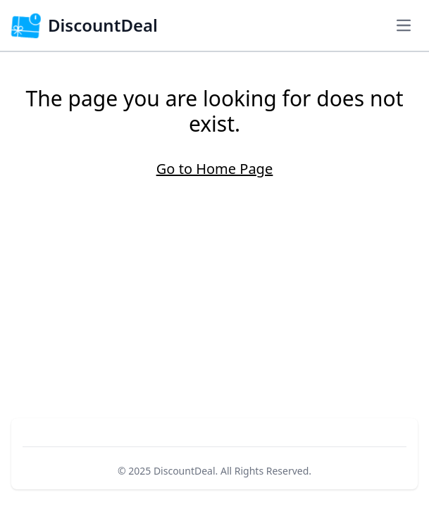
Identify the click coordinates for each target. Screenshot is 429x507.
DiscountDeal (185, 470)
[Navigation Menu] (404, 25)
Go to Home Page (214, 168)
